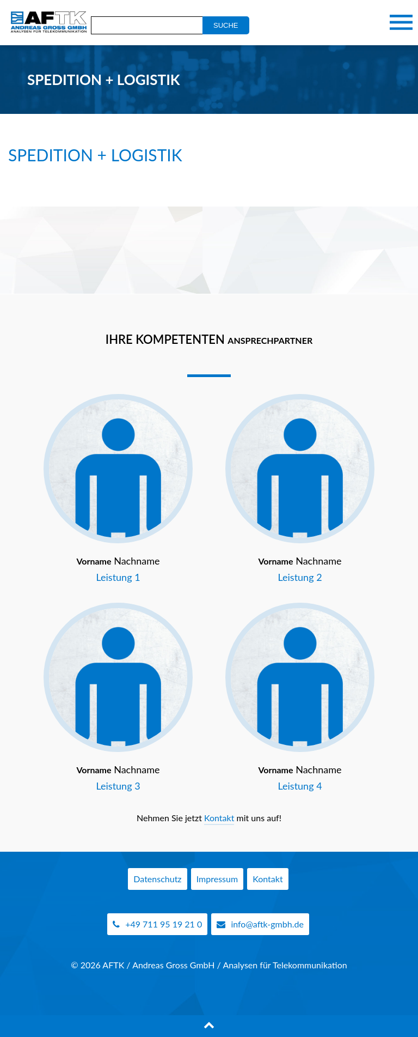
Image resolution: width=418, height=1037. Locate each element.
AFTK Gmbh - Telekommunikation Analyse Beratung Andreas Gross (46, 22)
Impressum (217, 879)
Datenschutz (157, 879)
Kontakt (219, 817)
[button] (24, 1013)
